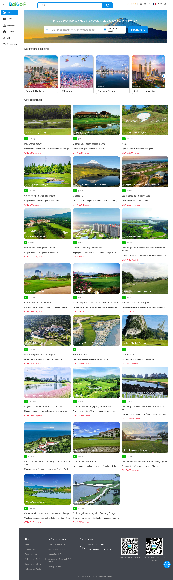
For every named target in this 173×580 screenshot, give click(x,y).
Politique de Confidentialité (36, 559)
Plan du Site (30, 549)
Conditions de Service (34, 564)
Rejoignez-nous (55, 567)
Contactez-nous (32, 554)
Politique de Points (33, 569)
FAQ (27, 544)
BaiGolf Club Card (56, 554)
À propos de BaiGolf (57, 544)
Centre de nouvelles (57, 549)
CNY (160, 4)
